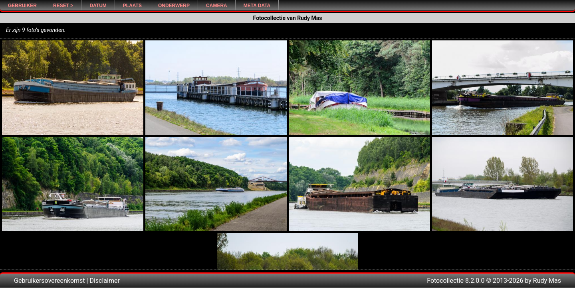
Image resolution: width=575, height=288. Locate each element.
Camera (216, 5)
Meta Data (257, 5)
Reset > (63, 5)
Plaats (132, 5)
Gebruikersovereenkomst (49, 280)
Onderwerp (174, 5)
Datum (97, 5)
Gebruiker (22, 5)
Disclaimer (104, 280)
